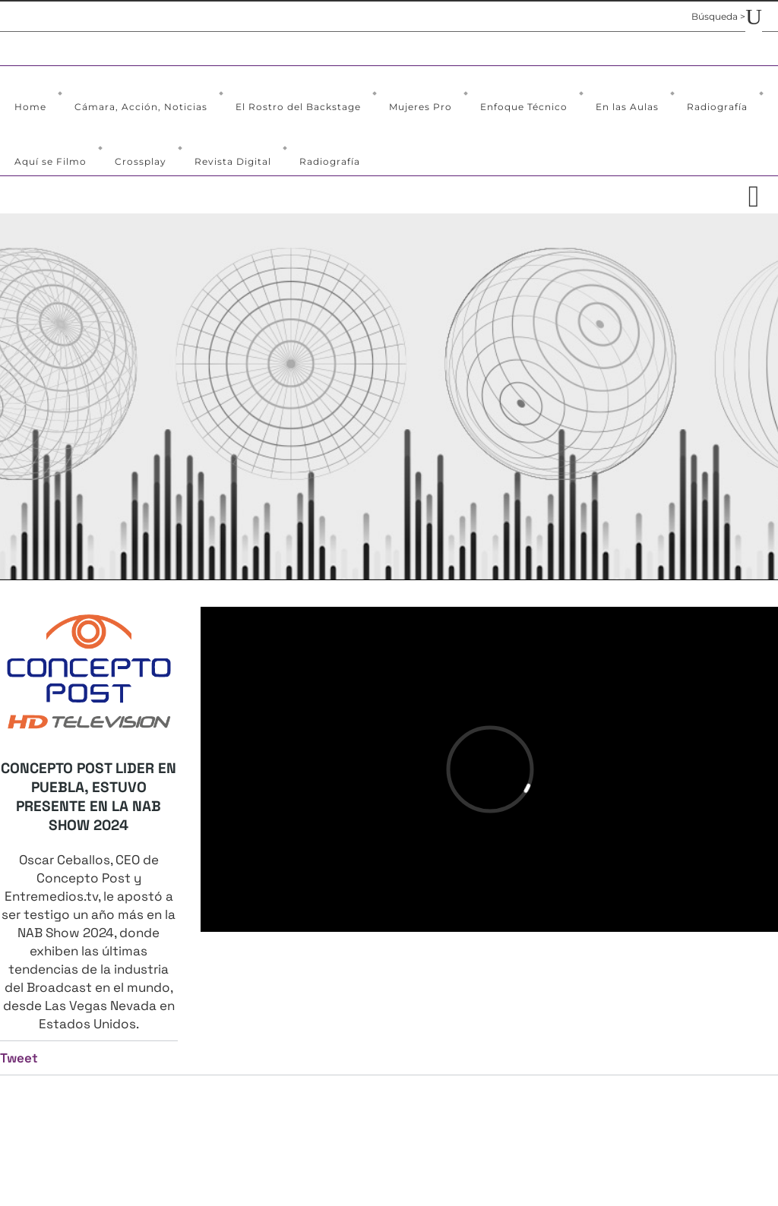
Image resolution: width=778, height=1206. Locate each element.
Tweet (19, 1058)
